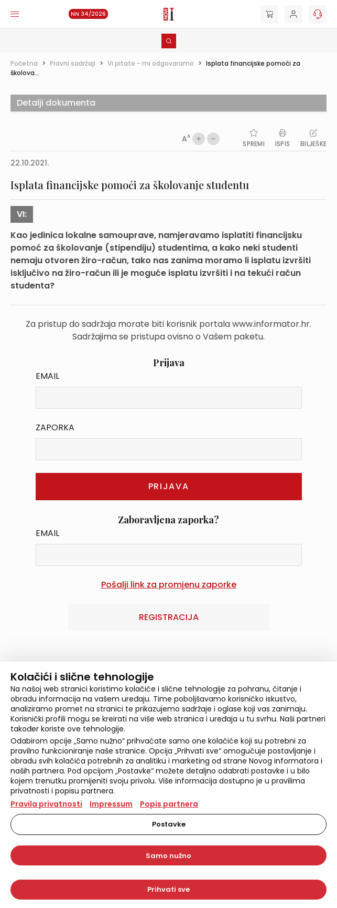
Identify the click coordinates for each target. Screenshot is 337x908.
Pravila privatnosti (46, 804)
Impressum (111, 804)
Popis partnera (169, 804)
